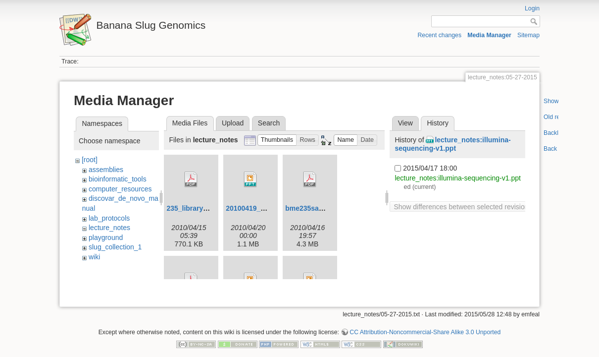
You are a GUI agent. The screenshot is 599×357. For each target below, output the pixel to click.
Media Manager (489, 35)
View (405, 123)
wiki (94, 257)
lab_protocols (109, 218)
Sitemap (528, 35)
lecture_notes (109, 228)
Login (532, 8)
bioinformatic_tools (118, 179)
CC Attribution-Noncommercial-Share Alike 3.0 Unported (424, 324)
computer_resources (120, 189)
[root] (90, 160)
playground (106, 237)
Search (269, 123)
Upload (233, 123)
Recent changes (440, 35)
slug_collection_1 (115, 247)
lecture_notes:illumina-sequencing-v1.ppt (452, 144)
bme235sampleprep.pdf (323, 208)
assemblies (106, 170)
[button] (277, 140)
